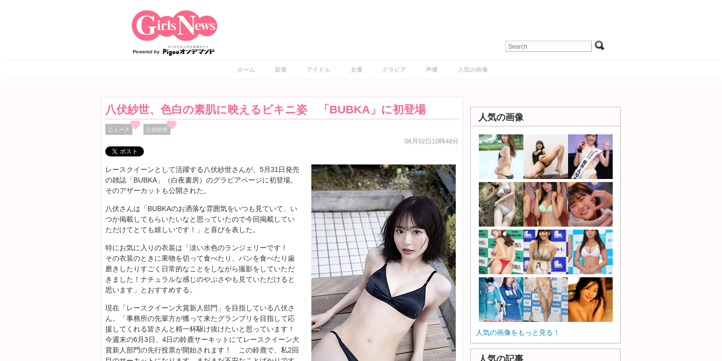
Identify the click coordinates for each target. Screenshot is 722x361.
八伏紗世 (157, 129)
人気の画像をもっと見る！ (518, 332)
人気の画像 (473, 69)
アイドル (318, 69)
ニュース (119, 129)
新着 (281, 69)
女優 (356, 69)
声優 (432, 69)
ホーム (246, 69)
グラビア (394, 69)
